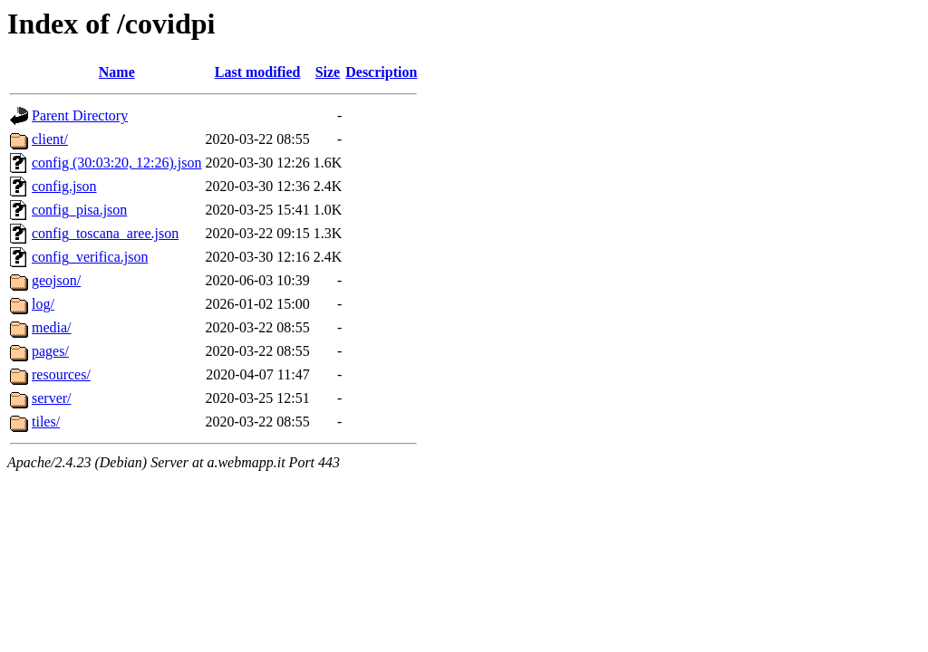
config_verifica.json (90, 256)
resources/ (61, 374)
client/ (50, 139)
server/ (52, 398)
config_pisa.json (79, 209)
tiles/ (46, 421)
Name (117, 72)
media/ (52, 327)
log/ (43, 304)
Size (328, 72)
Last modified (258, 72)
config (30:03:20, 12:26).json (117, 162)
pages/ (50, 351)
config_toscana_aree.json (105, 233)
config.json (64, 186)
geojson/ (56, 280)
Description (381, 72)
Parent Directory (80, 115)
